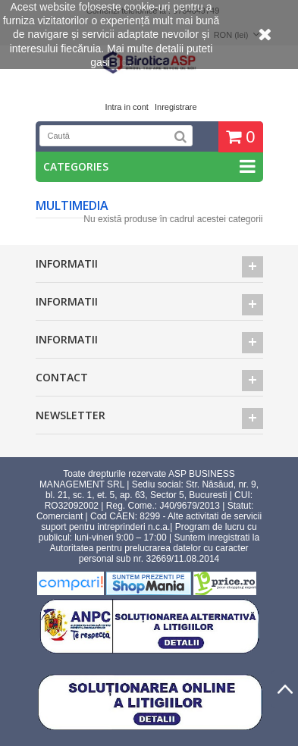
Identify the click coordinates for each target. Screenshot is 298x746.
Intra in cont (126, 106)
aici (121, 62)
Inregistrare (176, 106)
